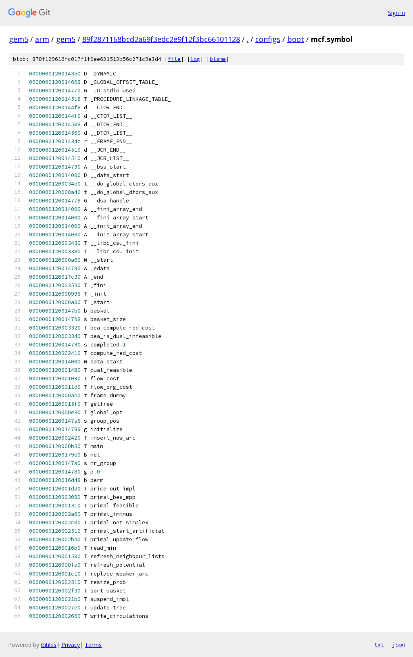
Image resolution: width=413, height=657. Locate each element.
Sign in (396, 13)
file (174, 59)
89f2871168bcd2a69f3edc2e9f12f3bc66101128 (161, 39)
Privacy (70, 645)
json (398, 644)
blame (218, 59)
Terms (93, 645)
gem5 (18, 39)
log (195, 59)
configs (267, 39)
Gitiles (48, 645)
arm (42, 39)
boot (295, 39)
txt (379, 644)
